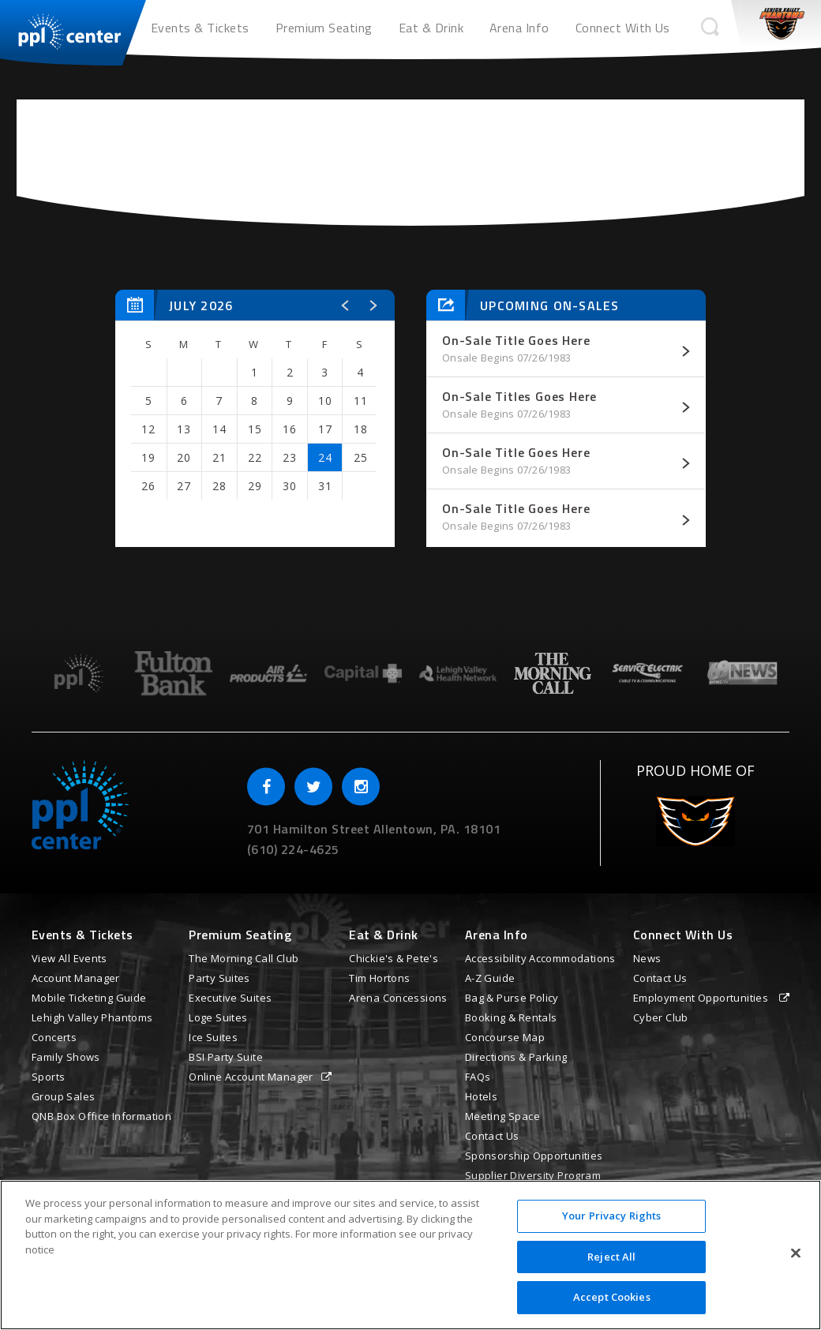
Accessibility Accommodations (540, 958)
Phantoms (781, 23)
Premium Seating (324, 27)
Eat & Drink (431, 27)
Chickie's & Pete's (393, 958)
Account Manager (76, 978)
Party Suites (219, 978)
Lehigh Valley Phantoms (92, 1017)
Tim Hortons (379, 978)
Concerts (54, 1037)
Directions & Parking (516, 1057)
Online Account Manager (251, 1077)
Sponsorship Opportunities (534, 1155)
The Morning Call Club (243, 958)
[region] (410, 1255)
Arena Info (519, 27)
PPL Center (61, 27)
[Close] (795, 1253)
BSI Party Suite (226, 1057)
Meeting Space (502, 1116)
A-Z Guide (490, 978)
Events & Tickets (200, 27)
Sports (48, 1077)
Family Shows (66, 1057)
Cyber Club (660, 1017)
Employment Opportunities (702, 998)
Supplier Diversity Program (533, 1175)
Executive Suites (230, 998)
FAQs (478, 1077)
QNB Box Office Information (101, 1116)
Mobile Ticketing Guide (89, 998)
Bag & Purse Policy (512, 998)
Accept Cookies (611, 1297)
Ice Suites (213, 1037)
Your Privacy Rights (611, 1215)
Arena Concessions (398, 998)
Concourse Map (505, 1037)
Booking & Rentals (511, 1017)
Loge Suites (218, 1017)
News (647, 958)
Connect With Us (622, 27)
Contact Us (492, 1136)
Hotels (481, 1096)
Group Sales (63, 1096)
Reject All (611, 1256)
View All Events (69, 958)
